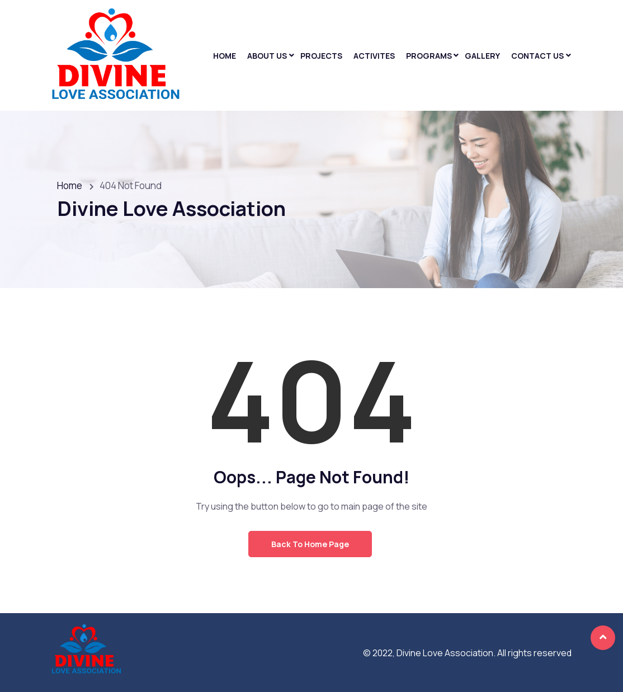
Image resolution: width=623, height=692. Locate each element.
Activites (374, 55)
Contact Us (537, 55)
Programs (429, 55)
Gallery (482, 55)
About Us (267, 55)
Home (224, 55)
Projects (321, 55)
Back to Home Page (310, 544)
